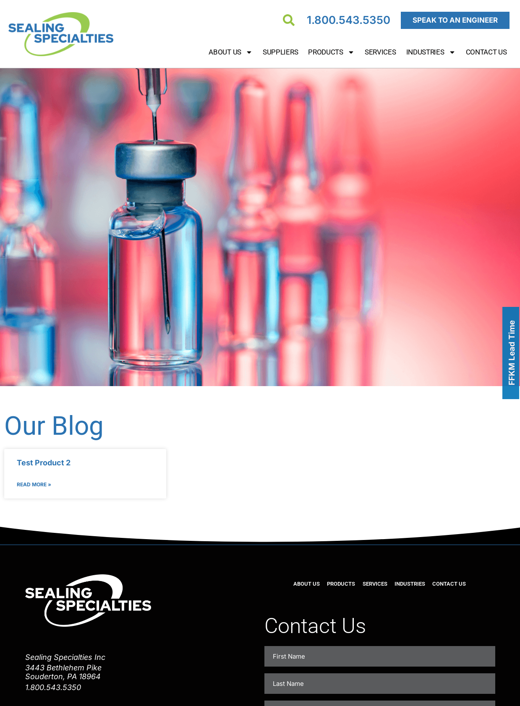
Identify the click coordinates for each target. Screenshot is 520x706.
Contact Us (486, 52)
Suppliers (280, 52)
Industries (431, 52)
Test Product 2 (44, 462)
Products (331, 52)
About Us (231, 52)
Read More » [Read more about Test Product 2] (34, 484)
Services (380, 52)
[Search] (288, 20)
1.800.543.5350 (348, 19)
